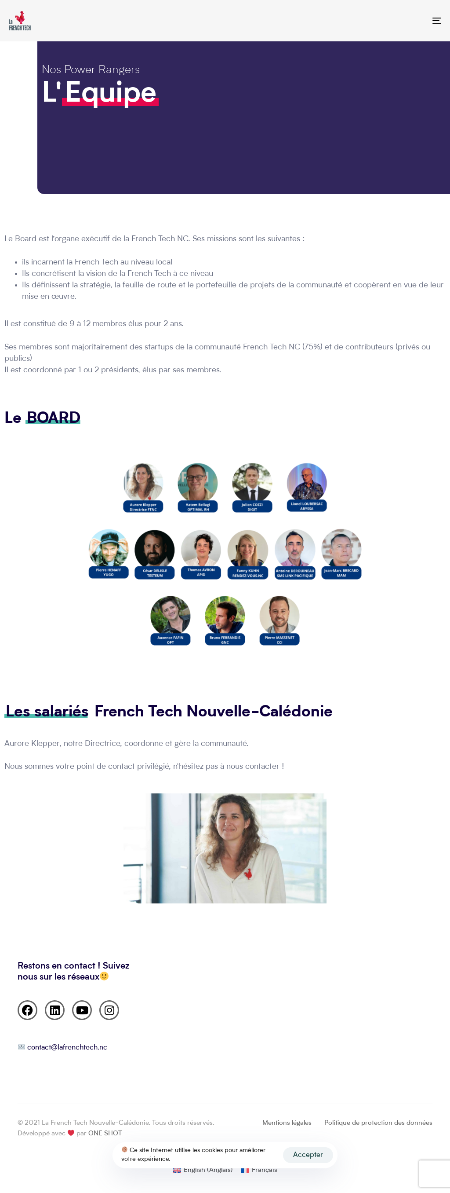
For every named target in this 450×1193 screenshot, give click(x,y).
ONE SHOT (105, 1134)
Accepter (308, 1155)
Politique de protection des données (378, 1123)
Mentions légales (287, 1123)
